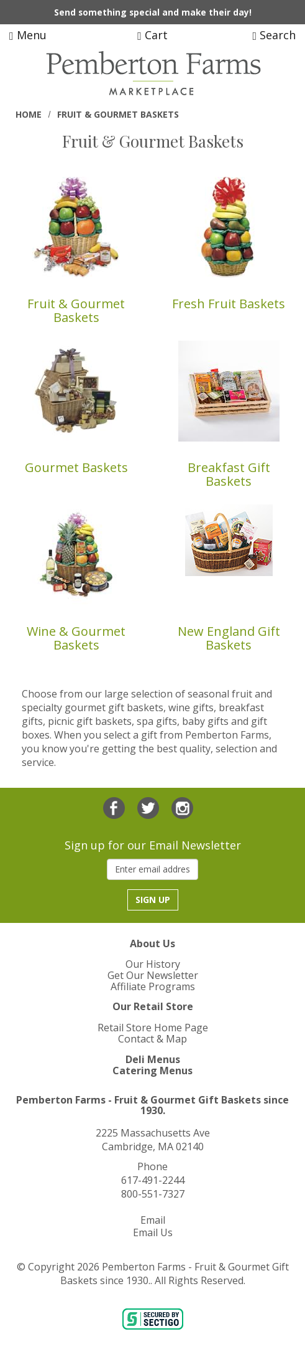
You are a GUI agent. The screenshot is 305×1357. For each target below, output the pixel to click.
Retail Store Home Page (153, 1027)
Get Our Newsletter (152, 975)
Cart (152, 34)
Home (29, 114)
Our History (152, 964)
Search (274, 34)
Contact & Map (152, 1038)
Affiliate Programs (153, 986)
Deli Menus (152, 1059)
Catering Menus (152, 1070)
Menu (28, 34)
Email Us (153, 1232)
